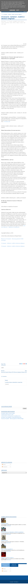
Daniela (6, 381)
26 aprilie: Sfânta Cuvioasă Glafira (8, 414)
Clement (2, 23)
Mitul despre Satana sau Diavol (7, 559)
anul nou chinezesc (20, 21)
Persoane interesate (14, 566)
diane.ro (17, 583)
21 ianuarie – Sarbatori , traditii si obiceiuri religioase (13, 243)
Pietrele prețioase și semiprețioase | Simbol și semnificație (12, 533)
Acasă (2, 14)
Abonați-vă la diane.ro (5, 566)
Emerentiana (7, 23)
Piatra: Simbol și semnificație (7, 550)
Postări (4, 466)
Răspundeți (7, 385)
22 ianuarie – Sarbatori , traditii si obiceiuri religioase (13, 246)
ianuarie (11, 23)
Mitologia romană (4, 525)
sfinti (2, 24)
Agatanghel (15, 21)
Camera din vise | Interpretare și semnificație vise (10, 417)
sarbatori (21, 23)
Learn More (12, 10)
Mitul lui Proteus (4, 542)
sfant (24, 23)
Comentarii (4, 468)
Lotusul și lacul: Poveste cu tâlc (7, 416)
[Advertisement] (12, 35)
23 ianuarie (10, 21)
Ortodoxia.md (7, 122)
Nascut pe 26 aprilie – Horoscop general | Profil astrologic (12, 420)
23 (7, 21)
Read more (9, 527)
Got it (17, 10)
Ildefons (14, 23)
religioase (18, 23)
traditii (5, 24)
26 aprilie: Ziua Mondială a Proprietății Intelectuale (11, 418)
